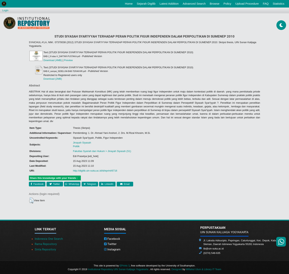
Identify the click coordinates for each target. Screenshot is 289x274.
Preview (68, 60)
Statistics (278, 3)
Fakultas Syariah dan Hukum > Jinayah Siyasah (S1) (102, 151)
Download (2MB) (52, 78)
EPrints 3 (125, 265)
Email (124, 184)
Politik (76, 146)
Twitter (54, 184)
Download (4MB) (52, 60)
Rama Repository (46, 244)
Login (5, 10)
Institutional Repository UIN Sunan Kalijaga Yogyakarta (118, 269)
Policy (227, 3)
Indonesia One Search (49, 239)
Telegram (89, 184)
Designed (176, 269)
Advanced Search (194, 3)
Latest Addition (169, 3)
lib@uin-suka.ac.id (213, 248)
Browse (214, 3)
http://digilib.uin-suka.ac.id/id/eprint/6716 (95, 170)
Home (129, 3)
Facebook (37, 184)
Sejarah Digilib (146, 3)
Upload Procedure (247, 3)
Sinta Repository (45, 249)
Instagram (112, 249)
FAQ (266, 3)
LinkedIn (107, 184)
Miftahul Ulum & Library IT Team (203, 269)
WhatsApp (72, 184)
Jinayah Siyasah (82, 142)
